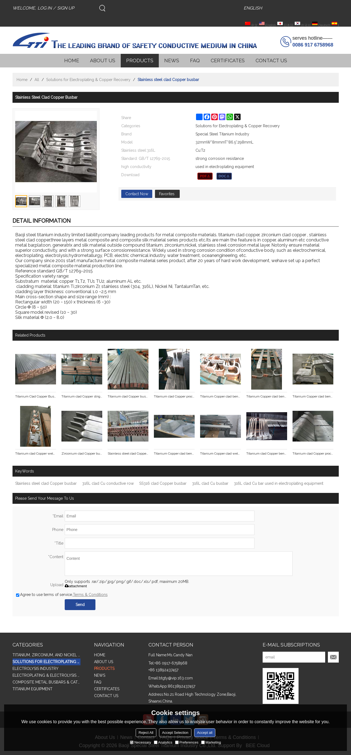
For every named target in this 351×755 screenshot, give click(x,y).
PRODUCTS (139, 60)
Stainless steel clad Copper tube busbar (128, 453)
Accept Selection (175, 733)
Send (80, 604)
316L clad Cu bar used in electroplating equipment (278, 483)
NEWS (171, 60)
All (37, 79)
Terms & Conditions (90, 594)
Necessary (140, 742)
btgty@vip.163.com (176, 678)
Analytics (163, 742)
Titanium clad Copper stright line (81, 396)
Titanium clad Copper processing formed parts (313, 453)
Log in (45, 8)
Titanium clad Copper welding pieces (35, 453)
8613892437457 (181, 686)
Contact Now (136, 194)
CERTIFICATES (228, 60)
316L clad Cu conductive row (108, 483)
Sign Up (65, 8)
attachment (76, 586)
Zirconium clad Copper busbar (81, 453)
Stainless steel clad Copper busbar (46, 483)
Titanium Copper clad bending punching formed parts (174, 453)
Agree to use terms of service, (62, 594)
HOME (71, 60)
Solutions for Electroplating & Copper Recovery (88, 79)
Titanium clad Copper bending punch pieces (266, 453)
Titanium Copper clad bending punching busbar (220, 396)
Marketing (211, 742)
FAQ (195, 60)
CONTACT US (271, 60)
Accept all (204, 733)
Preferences (186, 742)
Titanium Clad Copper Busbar (35, 396)
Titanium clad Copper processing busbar (174, 396)
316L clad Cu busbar (210, 483)
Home (22, 79)
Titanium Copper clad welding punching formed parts (220, 453)
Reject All (146, 733)
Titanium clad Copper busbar (128, 396)
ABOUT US (102, 60)
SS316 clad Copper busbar (163, 483)
